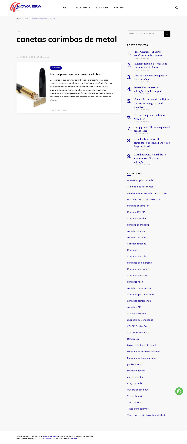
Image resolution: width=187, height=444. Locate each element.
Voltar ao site (82, 8)
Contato (119, 8)
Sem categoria (135, 396)
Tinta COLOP (134, 402)
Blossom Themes (44, 439)
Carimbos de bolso (137, 256)
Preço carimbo (135, 383)
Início (66, 8)
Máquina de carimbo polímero (143, 351)
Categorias (102, 8)
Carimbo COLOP (136, 212)
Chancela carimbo (137, 313)
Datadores (133, 338)
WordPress (72, 439)
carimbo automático (138, 205)
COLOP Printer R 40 (138, 332)
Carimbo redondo (136, 243)
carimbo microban (137, 237)
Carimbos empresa (137, 275)
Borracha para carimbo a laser (144, 199)
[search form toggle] (176, 7)
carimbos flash (135, 281)
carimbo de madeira (138, 224)
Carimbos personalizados (141, 294)
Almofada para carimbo (140, 186)
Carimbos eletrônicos (138, 269)
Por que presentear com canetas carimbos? (76, 74)
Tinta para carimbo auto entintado (146, 415)
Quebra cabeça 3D (137, 389)
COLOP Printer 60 (137, 326)
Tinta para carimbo (138, 408)
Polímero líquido (136, 370)
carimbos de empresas (139, 262)
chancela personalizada (140, 319)
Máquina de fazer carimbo (141, 357)
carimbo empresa (136, 231)
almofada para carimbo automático (147, 192)
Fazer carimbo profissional (141, 345)
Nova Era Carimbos (51, 436)
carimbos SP (134, 307)
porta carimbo (135, 376)
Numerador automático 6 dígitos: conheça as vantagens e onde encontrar (151, 103)
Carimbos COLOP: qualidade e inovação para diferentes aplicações (150, 158)
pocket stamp (134, 364)
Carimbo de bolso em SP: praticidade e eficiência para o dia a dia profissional (152, 142)
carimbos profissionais (139, 300)
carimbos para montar (139, 288)
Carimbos (56, 68)
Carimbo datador (136, 218)
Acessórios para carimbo (140, 180)
